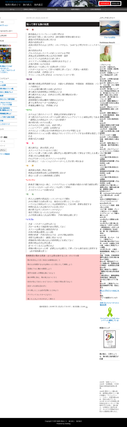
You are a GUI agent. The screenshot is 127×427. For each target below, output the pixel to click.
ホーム (12, 9)
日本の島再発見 (96, 9)
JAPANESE (104, 3)
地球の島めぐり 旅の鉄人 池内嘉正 (24, 4)
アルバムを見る (109, 37)
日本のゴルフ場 (52, 9)
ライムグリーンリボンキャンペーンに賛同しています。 (109, 319)
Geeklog (67, 424)
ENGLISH (115, 3)
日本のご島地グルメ (30, 9)
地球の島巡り (75, 9)
